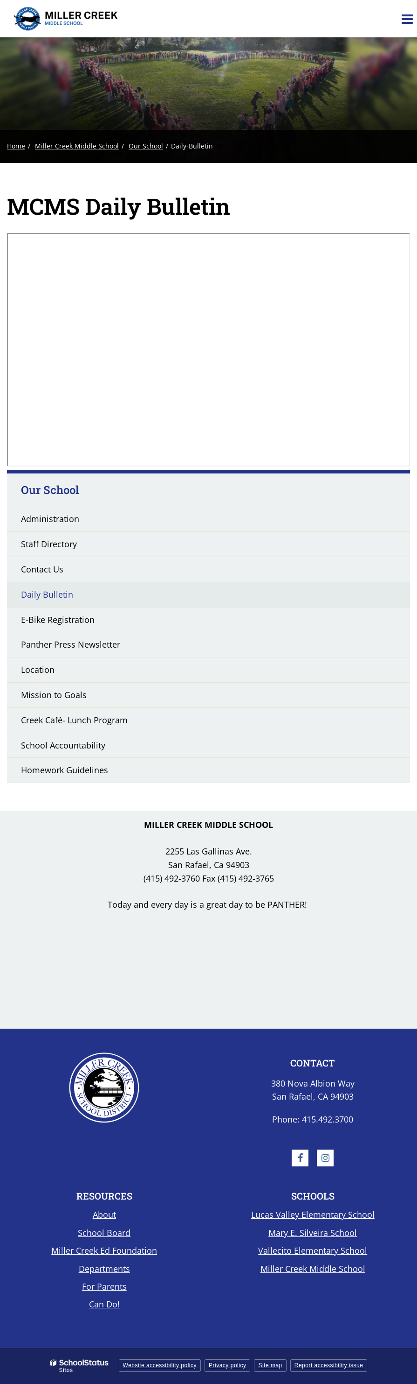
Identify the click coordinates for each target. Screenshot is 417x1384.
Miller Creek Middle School (77, 145)
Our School (146, 145)
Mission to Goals (54, 694)
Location (38, 669)
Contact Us (42, 569)
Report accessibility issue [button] (328, 1365)
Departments (104, 1268)
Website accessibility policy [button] (160, 1365)
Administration (50, 518)
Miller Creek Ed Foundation (104, 1250)
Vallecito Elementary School (312, 1250)
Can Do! (104, 1304)
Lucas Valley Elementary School (313, 1214)
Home (16, 145)
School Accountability (63, 745)
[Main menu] (406, 18)
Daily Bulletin (47, 594)
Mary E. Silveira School (312, 1232)
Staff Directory (49, 544)
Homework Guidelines (64, 770)
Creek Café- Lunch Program (74, 720)
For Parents (104, 1286)
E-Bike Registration (58, 619)
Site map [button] (270, 1365)
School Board (104, 1232)
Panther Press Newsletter (70, 644)
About (104, 1214)
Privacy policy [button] (227, 1365)
